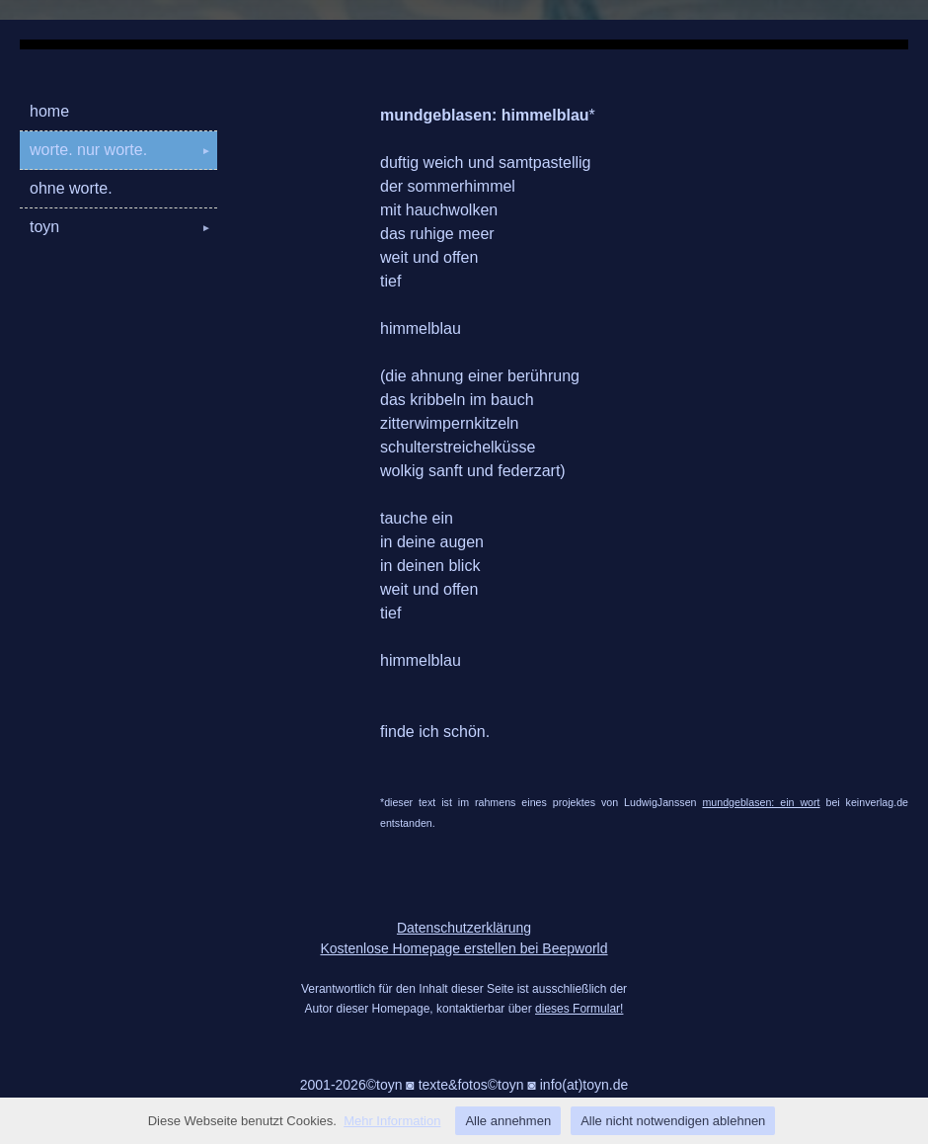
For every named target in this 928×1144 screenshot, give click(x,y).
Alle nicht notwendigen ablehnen (672, 1120)
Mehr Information (392, 1120)
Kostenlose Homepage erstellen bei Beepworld (463, 948)
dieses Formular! (579, 1009)
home (49, 111)
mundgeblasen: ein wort (760, 802)
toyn (123, 226)
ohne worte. (71, 188)
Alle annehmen (508, 1120)
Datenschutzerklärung (464, 928)
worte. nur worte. (123, 149)
